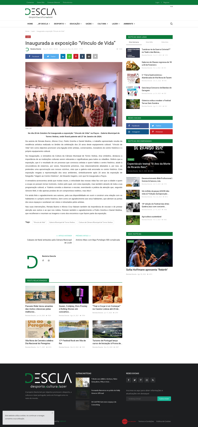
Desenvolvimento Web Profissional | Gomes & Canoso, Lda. (157, 179)
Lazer (33, 31)
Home (30, 23)
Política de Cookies (163, 421)
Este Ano (165, 42)
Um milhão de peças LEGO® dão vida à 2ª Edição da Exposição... (155, 192)
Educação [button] (76, 23)
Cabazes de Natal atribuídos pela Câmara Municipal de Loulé (49, 241)
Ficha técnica (67, 2)
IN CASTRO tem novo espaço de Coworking (103, 403)
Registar (166, 2)
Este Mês (149, 42)
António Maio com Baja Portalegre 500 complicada (98, 240)
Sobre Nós (40, 2)
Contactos (30, 2)
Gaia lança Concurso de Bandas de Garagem (157, 89)
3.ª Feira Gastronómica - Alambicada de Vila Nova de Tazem (157, 76)
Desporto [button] (60, 23)
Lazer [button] (116, 23)
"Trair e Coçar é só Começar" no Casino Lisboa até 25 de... (106, 307)
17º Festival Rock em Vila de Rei (72, 342)
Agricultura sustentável (151, 217)
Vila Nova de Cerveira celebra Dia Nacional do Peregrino (39, 342)
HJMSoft (63, 421)
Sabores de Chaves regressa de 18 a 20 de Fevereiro (157, 63)
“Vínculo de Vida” (39, 222)
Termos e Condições (146, 421)
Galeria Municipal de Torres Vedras (62, 222)
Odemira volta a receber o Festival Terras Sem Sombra (156, 101)
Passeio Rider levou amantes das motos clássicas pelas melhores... (39, 309)
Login (157, 2)
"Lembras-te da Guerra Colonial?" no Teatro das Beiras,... (156, 50)
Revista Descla (33, 49)
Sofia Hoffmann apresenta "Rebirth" (147, 269)
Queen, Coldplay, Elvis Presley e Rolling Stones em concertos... (73, 309)
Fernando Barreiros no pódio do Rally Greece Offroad (105, 391)
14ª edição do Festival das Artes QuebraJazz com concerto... (155, 205)
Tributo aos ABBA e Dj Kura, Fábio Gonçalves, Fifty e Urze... (104, 380)
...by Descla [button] (43, 23)
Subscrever (164, 398)
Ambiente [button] (129, 23)
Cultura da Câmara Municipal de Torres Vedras (96, 222)
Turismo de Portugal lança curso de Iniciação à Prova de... (107, 342)
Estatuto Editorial (54, 2)
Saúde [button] (89, 23)
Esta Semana (134, 42)
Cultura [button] (103, 23)
